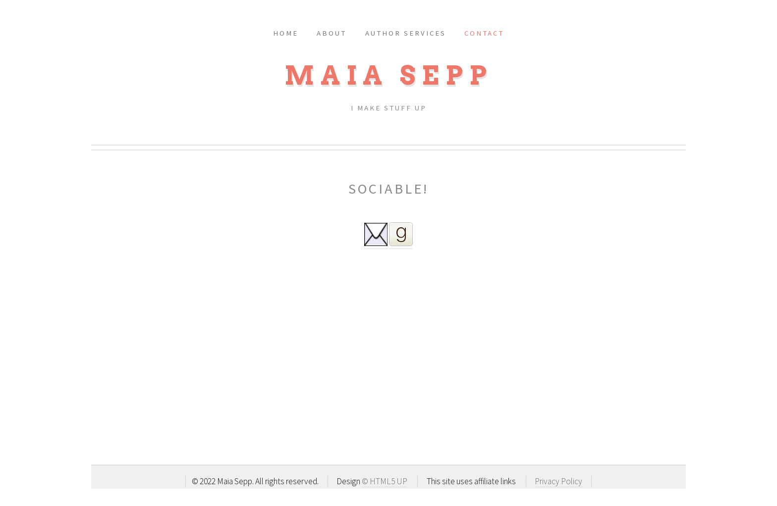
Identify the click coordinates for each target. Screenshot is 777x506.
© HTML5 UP (384, 481)
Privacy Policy (558, 481)
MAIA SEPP (388, 75)
